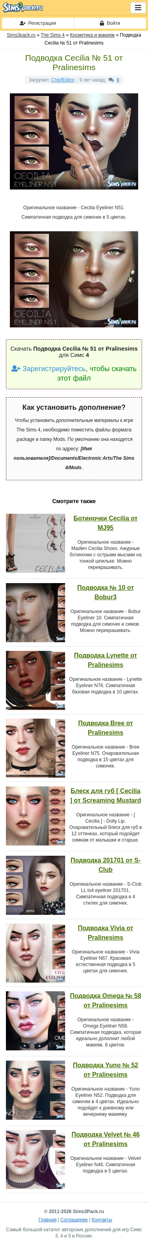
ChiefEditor (63, 80)
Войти (110, 23)
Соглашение (74, 1220)
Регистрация (38, 23)
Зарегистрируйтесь (48, 369)
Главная (48, 1220)
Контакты (102, 1220)
